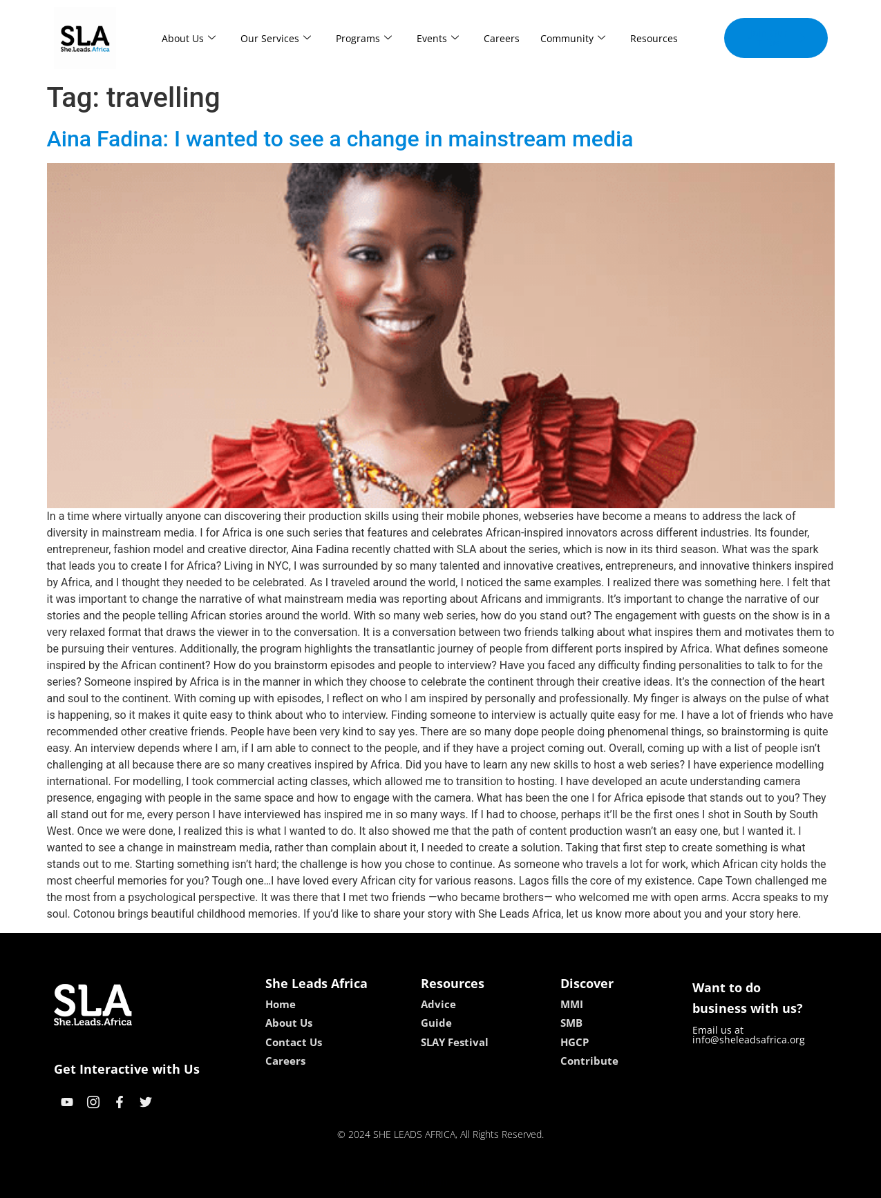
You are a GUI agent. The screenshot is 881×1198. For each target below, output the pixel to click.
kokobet (352, 1182)
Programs (364, 38)
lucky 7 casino (474, 1182)
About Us (189, 38)
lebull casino (405, 1182)
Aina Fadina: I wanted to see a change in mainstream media (340, 139)
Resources (654, 38)
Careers (502, 38)
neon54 (529, 1182)
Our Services (275, 38)
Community (572, 38)
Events (438, 38)
